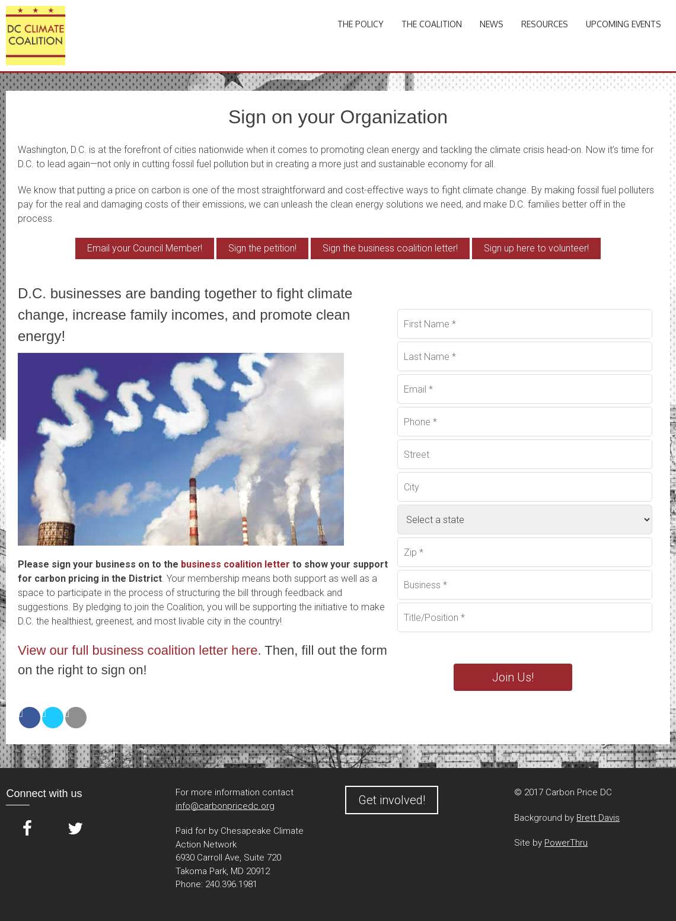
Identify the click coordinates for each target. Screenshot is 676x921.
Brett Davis (598, 817)
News (491, 24)
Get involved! (391, 800)
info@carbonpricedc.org (225, 806)
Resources (544, 24)
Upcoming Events (623, 24)
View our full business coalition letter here (137, 650)
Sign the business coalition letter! (390, 248)
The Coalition (431, 24)
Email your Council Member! (144, 248)
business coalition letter (235, 564)
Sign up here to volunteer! (536, 248)
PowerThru (566, 842)
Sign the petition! (262, 248)
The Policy (360, 24)
